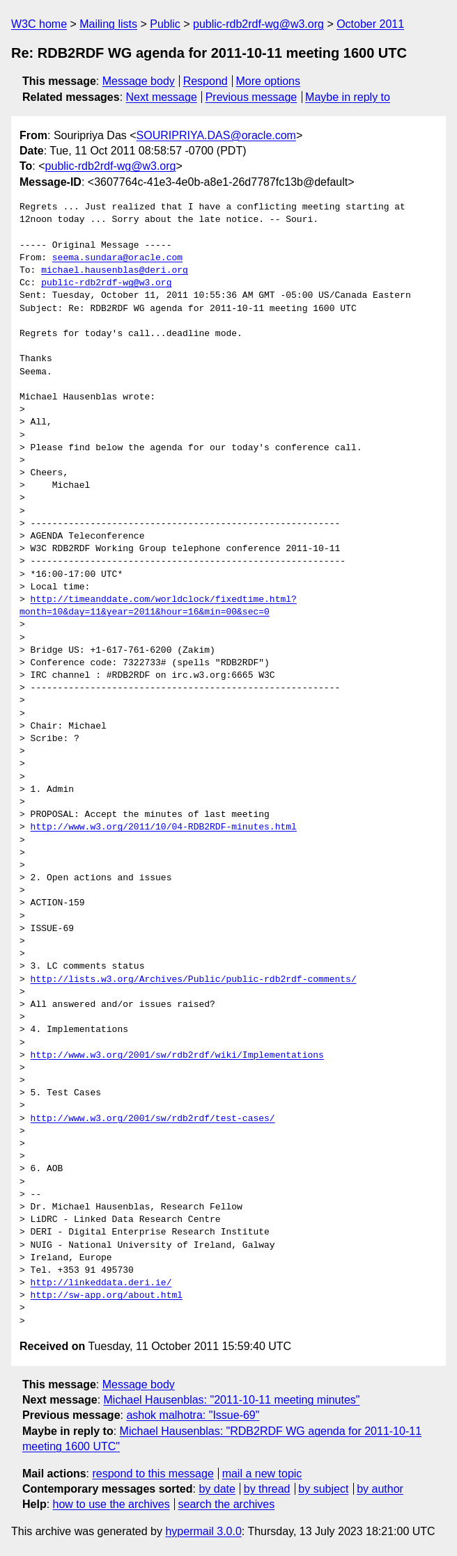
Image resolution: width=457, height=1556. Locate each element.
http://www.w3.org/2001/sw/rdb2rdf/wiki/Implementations (177, 1055)
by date (217, 1489)
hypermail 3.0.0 (203, 1531)
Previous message (251, 97)
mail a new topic (262, 1473)
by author (380, 1489)
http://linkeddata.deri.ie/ (101, 1283)
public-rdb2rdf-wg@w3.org (258, 24)
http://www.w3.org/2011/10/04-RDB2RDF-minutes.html (164, 827)
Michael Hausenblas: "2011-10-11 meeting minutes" (232, 1400)
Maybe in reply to (347, 97)
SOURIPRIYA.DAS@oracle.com (216, 135)
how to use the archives (111, 1504)
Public (165, 24)
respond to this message (152, 1473)
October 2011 (370, 24)
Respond (205, 81)
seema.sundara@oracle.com (117, 258)
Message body (138, 81)
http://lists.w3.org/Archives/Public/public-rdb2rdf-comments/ (194, 980)
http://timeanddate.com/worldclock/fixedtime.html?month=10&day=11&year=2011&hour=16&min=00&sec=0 (158, 606)
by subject (323, 1489)
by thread (267, 1489)
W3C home (39, 24)
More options (268, 81)
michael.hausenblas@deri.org (114, 270)
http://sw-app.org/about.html (107, 1295)
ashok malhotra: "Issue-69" (192, 1415)
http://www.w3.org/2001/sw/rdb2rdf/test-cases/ (153, 1119)
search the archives (226, 1504)
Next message (161, 97)
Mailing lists (108, 24)
